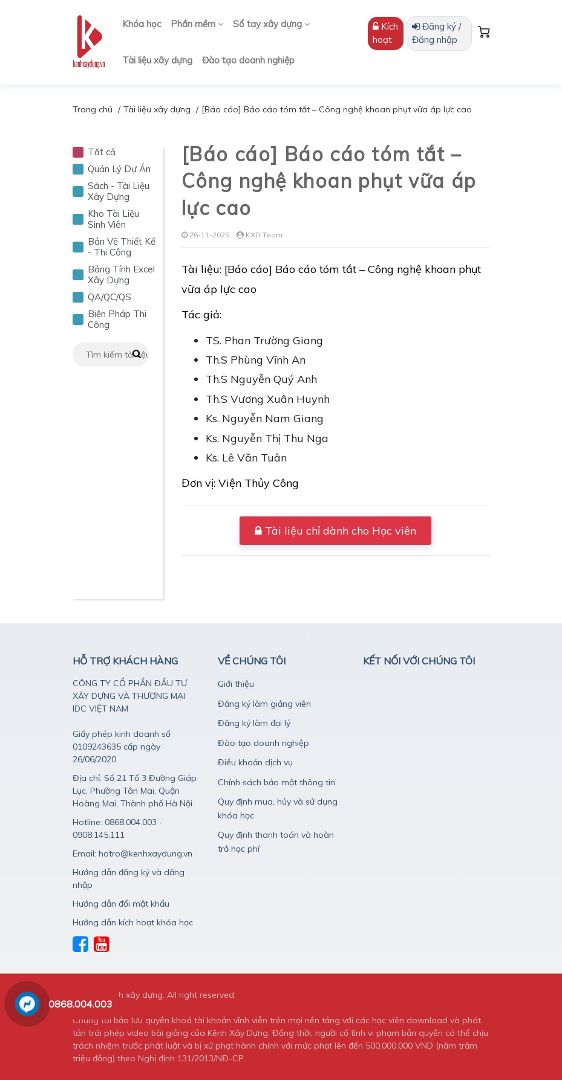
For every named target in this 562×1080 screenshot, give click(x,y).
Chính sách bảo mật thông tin (276, 782)
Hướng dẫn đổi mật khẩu (121, 903)
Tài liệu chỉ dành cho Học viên (335, 531)
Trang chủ (93, 109)
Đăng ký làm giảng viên (264, 703)
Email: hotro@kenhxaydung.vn (132, 853)
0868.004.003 (80, 1004)
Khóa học (141, 24)
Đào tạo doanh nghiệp (248, 60)
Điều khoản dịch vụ (255, 762)
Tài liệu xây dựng (157, 60)
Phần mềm (197, 24)
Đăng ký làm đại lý (254, 723)
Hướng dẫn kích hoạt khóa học (133, 922)
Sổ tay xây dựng (271, 24)
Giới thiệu (236, 683)
